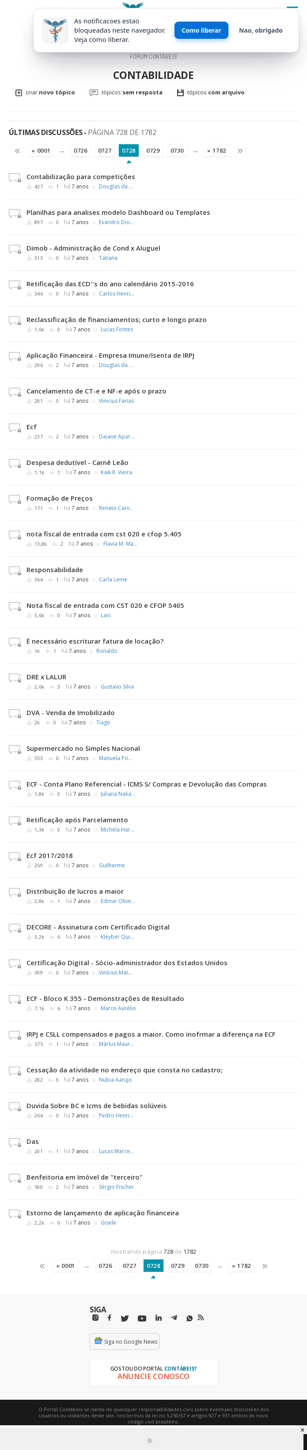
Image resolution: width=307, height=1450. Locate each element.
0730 (177, 150)
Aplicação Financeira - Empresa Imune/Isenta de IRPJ (110, 355)
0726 (80, 150)
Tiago (103, 722)
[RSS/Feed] (200, 1318)
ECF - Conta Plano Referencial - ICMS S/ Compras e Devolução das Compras (147, 783)
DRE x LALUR (46, 676)
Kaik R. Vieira (116, 472)
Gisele (108, 1223)
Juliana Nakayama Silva (118, 794)
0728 (129, 150)
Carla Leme (113, 580)
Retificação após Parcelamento (77, 819)
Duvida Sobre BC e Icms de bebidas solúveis (97, 1105)
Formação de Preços (60, 498)
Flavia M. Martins (121, 544)
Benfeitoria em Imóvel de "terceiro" (85, 1177)
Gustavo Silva (117, 687)
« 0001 (40, 150)
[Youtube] (142, 1319)
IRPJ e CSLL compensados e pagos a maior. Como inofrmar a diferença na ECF (151, 1034)
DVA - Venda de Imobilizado (71, 712)
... (62, 150)
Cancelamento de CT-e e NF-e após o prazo (97, 390)
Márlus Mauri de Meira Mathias (116, 1044)
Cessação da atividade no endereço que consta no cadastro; (125, 1069)
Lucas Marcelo (116, 1151)
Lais (105, 615)
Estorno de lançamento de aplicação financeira (103, 1212)
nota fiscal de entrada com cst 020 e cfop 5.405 (104, 533)
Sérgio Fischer (116, 1187)
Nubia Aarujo (115, 1080)
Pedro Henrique (116, 1116)
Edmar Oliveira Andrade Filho (118, 901)
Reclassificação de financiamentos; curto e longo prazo (117, 319)
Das (33, 1141)
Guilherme (112, 865)
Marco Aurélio (118, 1008)
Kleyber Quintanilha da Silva (118, 937)
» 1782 (216, 150)
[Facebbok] (109, 1318)
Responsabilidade (55, 569)
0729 (153, 150)
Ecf (32, 426)
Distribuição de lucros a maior (75, 891)
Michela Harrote (118, 830)
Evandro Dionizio (116, 222)
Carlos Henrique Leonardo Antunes (116, 294)
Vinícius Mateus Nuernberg (116, 973)
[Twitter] (124, 1319)
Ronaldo (106, 651)
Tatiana (108, 258)
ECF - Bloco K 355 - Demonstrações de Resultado (105, 998)
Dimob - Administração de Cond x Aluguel (93, 248)
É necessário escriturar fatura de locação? (95, 641)
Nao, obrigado (261, 30)
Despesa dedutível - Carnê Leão (78, 462)
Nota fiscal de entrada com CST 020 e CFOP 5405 (105, 605)
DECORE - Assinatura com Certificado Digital (98, 926)
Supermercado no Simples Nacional (83, 748)
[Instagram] (95, 1318)
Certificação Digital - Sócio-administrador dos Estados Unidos (127, 962)
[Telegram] (174, 1319)
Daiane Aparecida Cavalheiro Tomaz (116, 437)
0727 (105, 150)
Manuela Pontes (116, 758)
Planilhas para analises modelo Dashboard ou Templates (118, 212)
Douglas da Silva (116, 187)
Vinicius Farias (116, 401)
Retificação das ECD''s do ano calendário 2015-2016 (110, 283)
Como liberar (201, 30)
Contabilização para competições (81, 176)
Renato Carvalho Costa (116, 508)
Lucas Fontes (117, 329)
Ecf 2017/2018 (50, 855)
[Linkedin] (158, 1318)
